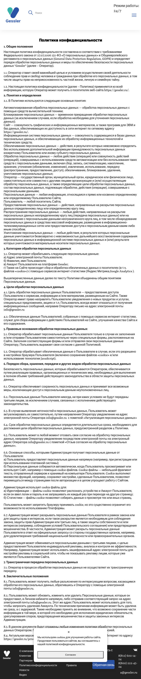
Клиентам (25, 655)
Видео (23, 674)
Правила (71, 665)
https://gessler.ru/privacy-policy (25, 638)
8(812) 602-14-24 (127, 657)
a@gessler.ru (128, 672)
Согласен (70, 654)
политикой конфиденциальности (65, 644)
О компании (26, 651)
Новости (24, 670)
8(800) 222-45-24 (127, 664)
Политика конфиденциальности (38, 665)
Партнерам (25, 660)
